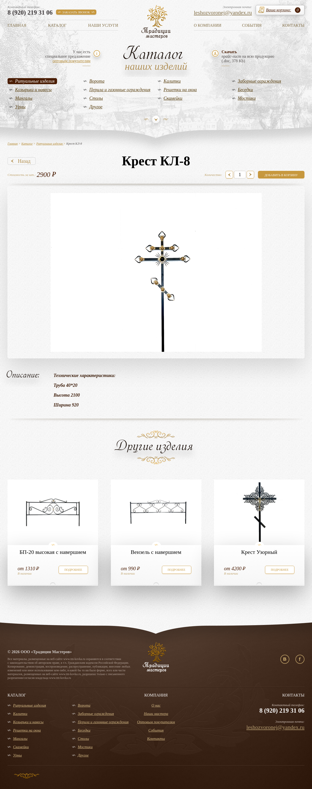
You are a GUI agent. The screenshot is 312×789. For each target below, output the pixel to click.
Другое (95, 106)
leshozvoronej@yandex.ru (223, 12)
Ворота (96, 81)
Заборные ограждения (259, 81)
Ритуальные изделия (35, 81)
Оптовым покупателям (156, 722)
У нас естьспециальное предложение (68, 56)
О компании (207, 25)
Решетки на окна (180, 89)
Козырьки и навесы (33, 89)
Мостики (247, 98)
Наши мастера (156, 714)
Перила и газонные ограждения (119, 89)
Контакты (293, 25)
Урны (20, 106)
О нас (155, 705)
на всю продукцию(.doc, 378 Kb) (247, 56)
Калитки (172, 81)
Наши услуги (103, 25)
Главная (17, 25)
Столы (96, 98)
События (251, 25)
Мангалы (23, 98)
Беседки (245, 89)
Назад (24, 161)
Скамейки (173, 98)
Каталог (57, 25)
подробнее (73, 570)
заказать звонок (76, 12)
